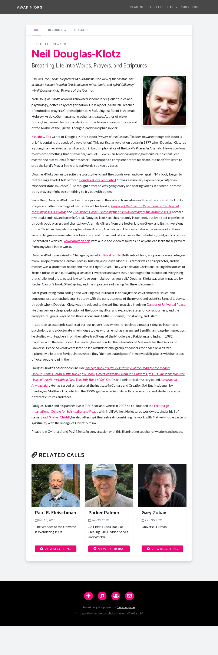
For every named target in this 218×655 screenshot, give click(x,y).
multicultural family (106, 255)
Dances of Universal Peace (166, 304)
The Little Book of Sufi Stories (95, 379)
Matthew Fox (41, 137)
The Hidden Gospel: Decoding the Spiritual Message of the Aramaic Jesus (122, 212)
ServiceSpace (126, 607)
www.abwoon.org (77, 241)
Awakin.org (30, 7)
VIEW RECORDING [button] (55, 549)
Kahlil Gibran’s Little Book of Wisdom (69, 374)
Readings (138, 7)
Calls (172, 7)
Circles (157, 7)
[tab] (37, 30)
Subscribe (190, 7)
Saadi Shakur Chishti (55, 417)
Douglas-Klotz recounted (97, 180)
